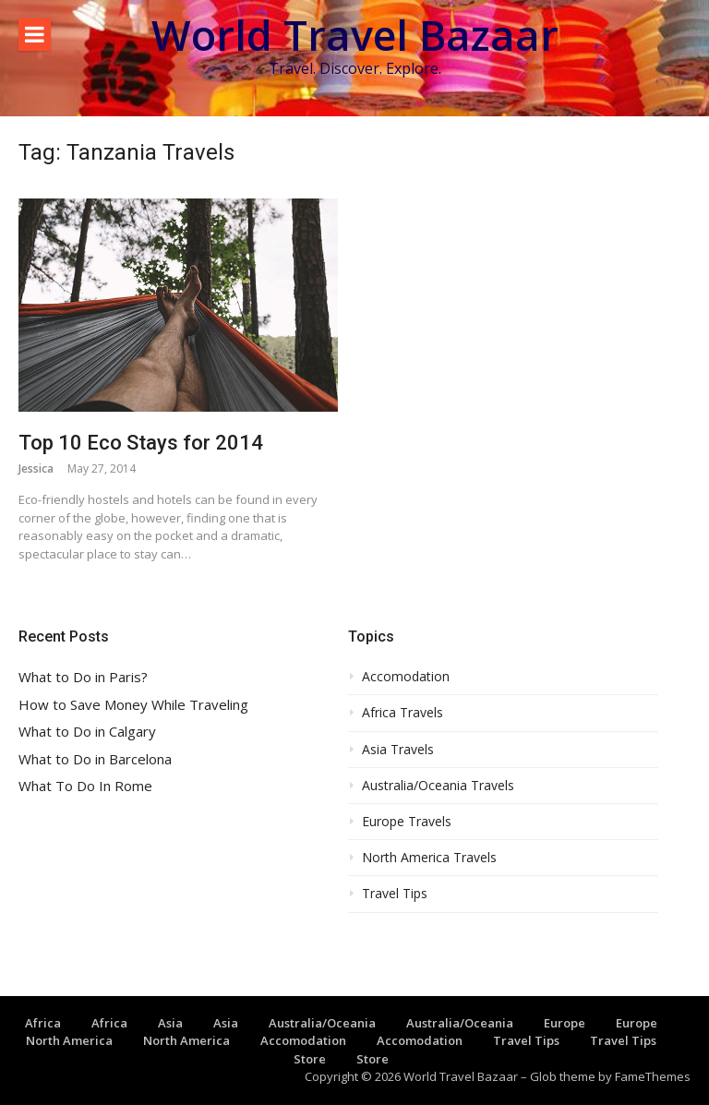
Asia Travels (398, 749)
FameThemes (653, 1076)
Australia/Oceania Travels (438, 785)
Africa (43, 1023)
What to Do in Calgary (87, 731)
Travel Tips (394, 893)
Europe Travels (406, 821)
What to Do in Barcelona (95, 759)
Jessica (36, 468)
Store (310, 1059)
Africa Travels (402, 712)
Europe (564, 1023)
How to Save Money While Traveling (133, 705)
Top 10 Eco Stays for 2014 (140, 442)
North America (69, 1040)
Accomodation (406, 676)
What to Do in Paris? (83, 677)
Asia (170, 1023)
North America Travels (429, 857)
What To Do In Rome (85, 786)
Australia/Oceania (322, 1023)
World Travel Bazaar (355, 34)
